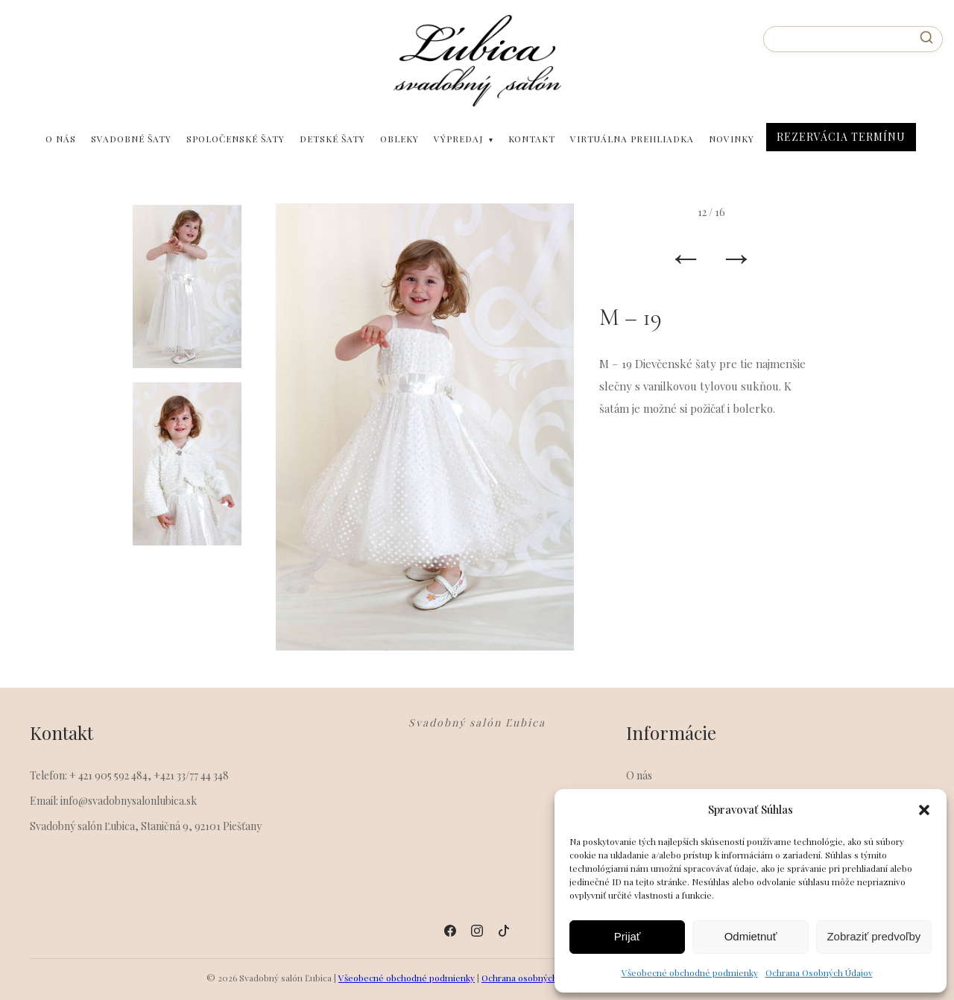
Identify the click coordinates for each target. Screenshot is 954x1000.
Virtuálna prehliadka (632, 139)
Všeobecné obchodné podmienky (690, 972)
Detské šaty (332, 139)
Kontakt (531, 139)
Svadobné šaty (131, 139)
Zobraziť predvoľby (873, 936)
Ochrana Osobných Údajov (819, 972)
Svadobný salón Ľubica (477, 723)
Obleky (399, 139)
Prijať (627, 936)
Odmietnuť (750, 936)
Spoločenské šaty (235, 139)
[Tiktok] (504, 930)
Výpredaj (458, 139)
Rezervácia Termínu (841, 137)
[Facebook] (450, 930)
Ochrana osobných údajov (534, 978)
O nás (60, 139)
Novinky (731, 139)
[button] (924, 810)
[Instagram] (477, 930)
